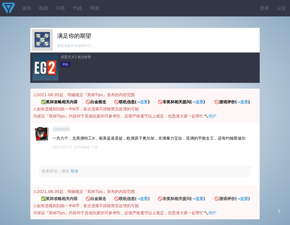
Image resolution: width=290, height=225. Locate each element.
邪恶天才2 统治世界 (76, 57)
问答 (60, 8)
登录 (264, 8)
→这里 (142, 102)
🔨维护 (210, 116)
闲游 (94, 8)
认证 (281, 8)
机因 (43, 8)
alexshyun (61, 129)
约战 (77, 8)
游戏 (26, 8)
